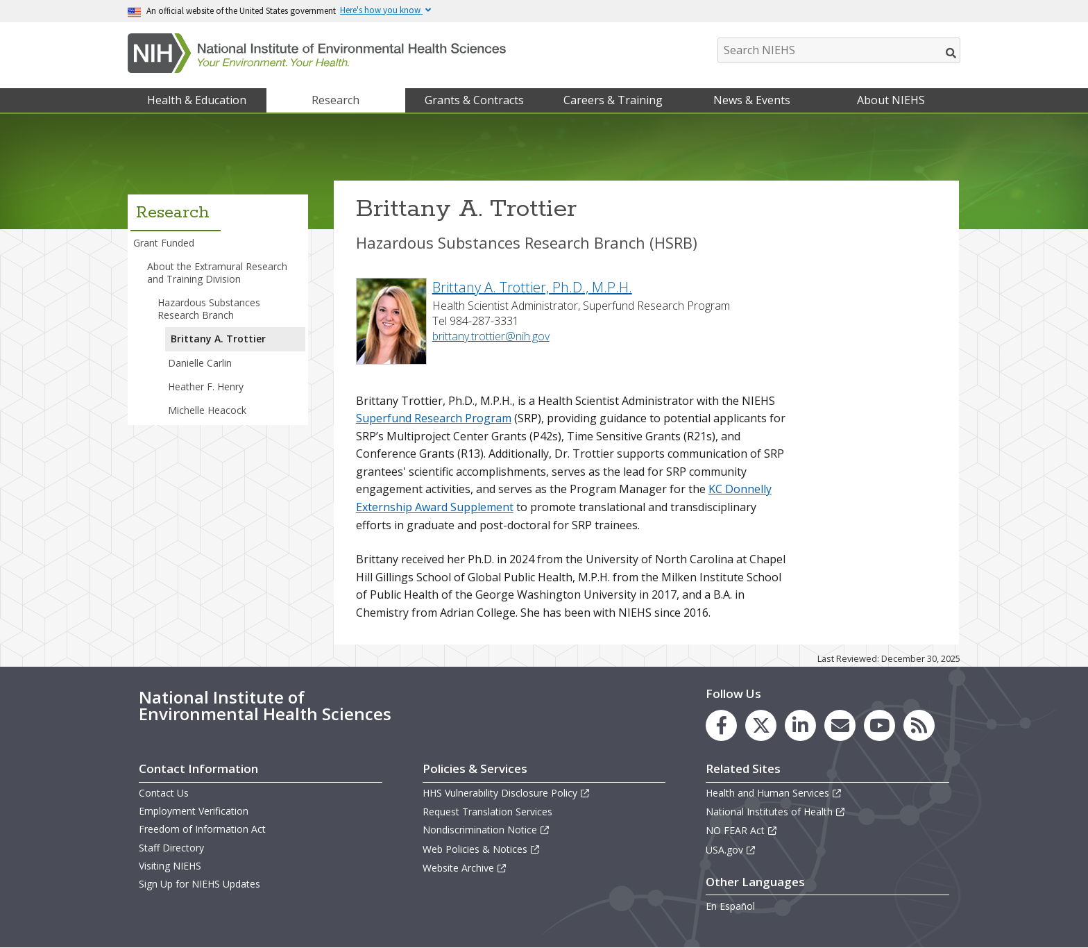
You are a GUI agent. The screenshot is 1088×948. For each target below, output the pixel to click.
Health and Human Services (774, 792)
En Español (730, 906)
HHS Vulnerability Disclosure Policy (506, 792)
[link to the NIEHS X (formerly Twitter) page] (760, 725)
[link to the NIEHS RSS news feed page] (919, 725)
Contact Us (164, 792)
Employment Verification (193, 810)
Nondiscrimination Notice (486, 829)
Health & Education (196, 100)
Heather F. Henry (206, 386)
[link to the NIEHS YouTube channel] (879, 725)
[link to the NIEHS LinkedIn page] (800, 725)
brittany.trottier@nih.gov (491, 336)
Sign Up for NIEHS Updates (199, 883)
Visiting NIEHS (170, 865)
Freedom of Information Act (202, 828)
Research (335, 100)
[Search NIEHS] (838, 50)
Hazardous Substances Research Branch (209, 309)
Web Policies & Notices (482, 849)
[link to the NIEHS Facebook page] (721, 725)
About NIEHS (891, 100)
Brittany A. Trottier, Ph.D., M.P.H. (532, 287)
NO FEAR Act (742, 830)
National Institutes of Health (776, 811)
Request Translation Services (487, 811)
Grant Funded (163, 242)
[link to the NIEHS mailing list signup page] (840, 725)
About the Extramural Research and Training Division (217, 272)
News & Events (751, 100)
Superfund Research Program (433, 418)
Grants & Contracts (474, 100)
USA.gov (731, 849)
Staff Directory (171, 847)
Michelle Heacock (207, 410)
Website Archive (465, 867)
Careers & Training (613, 100)
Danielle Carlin (200, 362)
